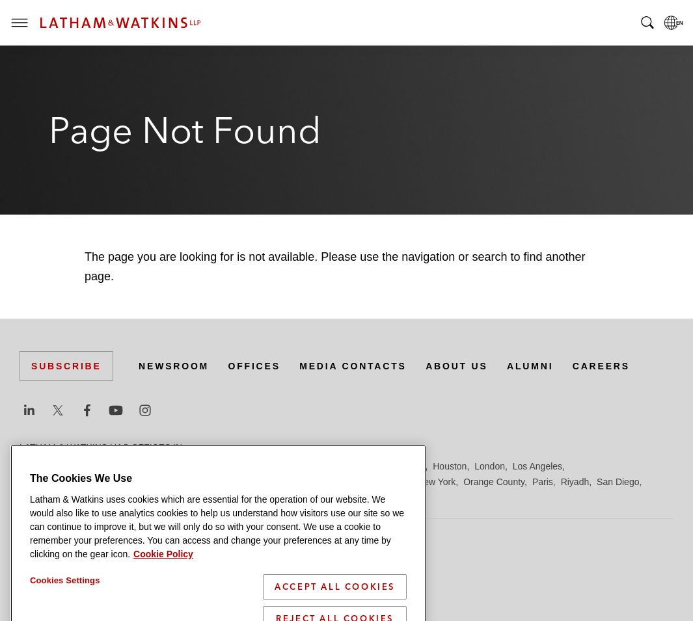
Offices (254, 366)
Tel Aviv (241, 497)
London (489, 466)
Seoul (97, 497)
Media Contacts (352, 366)
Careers (601, 366)
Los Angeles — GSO (175, 482)
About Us (457, 366)
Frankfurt (308, 466)
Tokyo (276, 497)
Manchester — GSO (302, 482)
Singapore (198, 497)
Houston (450, 466)
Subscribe (66, 366)
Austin (32, 466)
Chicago (183, 466)
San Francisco (48, 497)
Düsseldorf (260, 466)
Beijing (66, 466)
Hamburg (353, 466)
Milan (361, 482)
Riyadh (575, 482)
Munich (394, 482)
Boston (102, 466)
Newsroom (174, 366)
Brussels (141, 466)
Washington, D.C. (349, 497)
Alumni (530, 366)
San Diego (618, 482)
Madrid (239, 482)
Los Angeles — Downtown (73, 482)
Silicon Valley (142, 497)
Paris (542, 482)
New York (436, 482)
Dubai (220, 466)
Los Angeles (537, 466)
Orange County (493, 482)
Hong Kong (402, 466)
